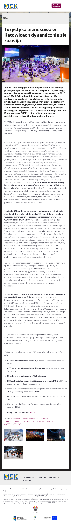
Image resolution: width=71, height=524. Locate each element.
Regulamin (27, 480)
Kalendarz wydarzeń (56, 5)
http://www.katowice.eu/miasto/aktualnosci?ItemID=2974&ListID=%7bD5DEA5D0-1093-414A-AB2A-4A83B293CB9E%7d (29, 421)
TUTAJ (33, 412)
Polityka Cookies (29, 477)
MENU (5, 18)
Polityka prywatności (48, 477)
